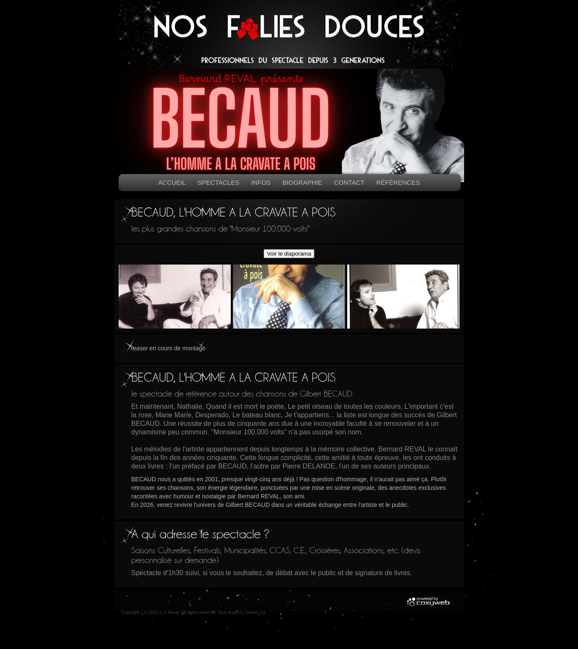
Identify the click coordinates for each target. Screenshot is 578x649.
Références (398, 182)
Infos (261, 182)
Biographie (302, 182)
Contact (349, 182)
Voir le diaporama (289, 253)
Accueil (172, 182)
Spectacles (218, 182)
